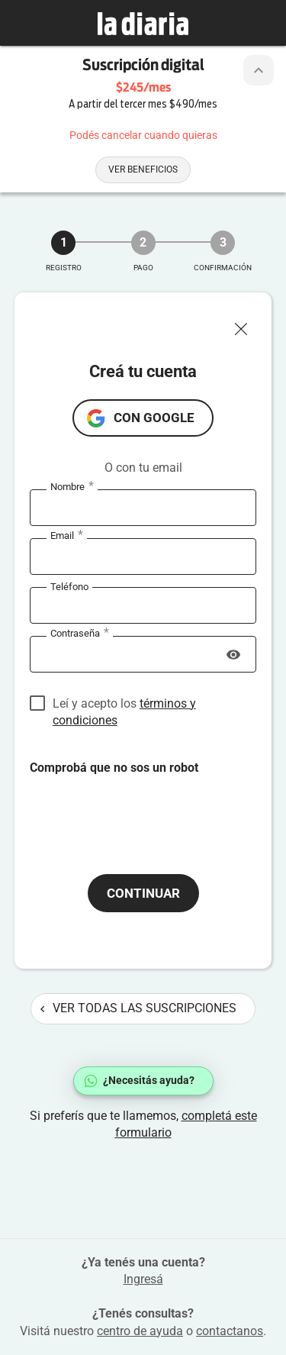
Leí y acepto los (124, 704)
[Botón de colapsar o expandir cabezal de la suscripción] (258, 70)
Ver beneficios (143, 169)
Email (66, 535)
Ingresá (143, 1279)
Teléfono (69, 586)
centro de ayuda (140, 1331)
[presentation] (146, 806)
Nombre (72, 487)
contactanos (229, 1331)
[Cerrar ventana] (247, 325)
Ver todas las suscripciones (138, 1008)
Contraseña (79, 633)
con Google (154, 417)
